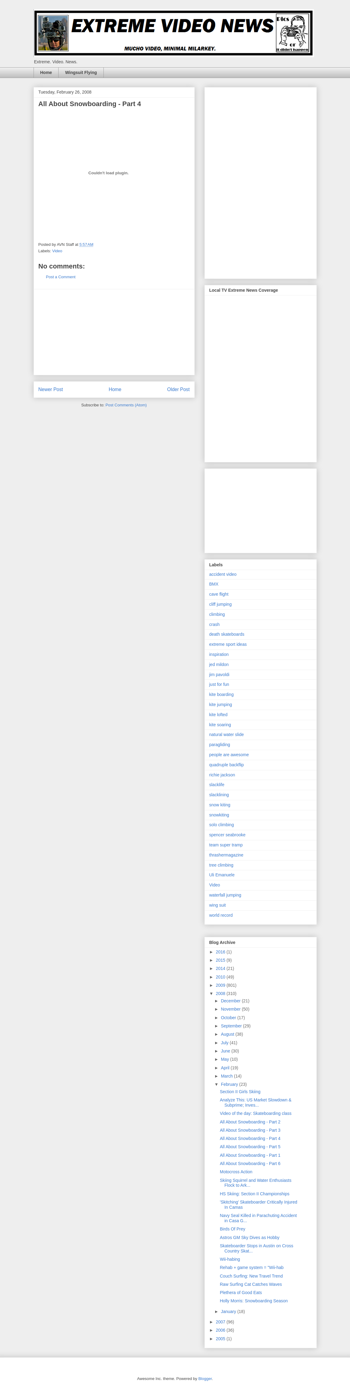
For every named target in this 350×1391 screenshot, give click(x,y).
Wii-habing (230, 1259)
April (226, 1067)
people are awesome (229, 754)
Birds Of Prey (232, 1228)
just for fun (219, 684)
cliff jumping (220, 604)
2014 (221, 968)
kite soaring (220, 724)
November (231, 1009)
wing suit (217, 905)
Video (57, 251)
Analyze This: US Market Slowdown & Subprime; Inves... (255, 1102)
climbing (217, 614)
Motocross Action (236, 1171)
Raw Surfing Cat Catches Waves (251, 1284)
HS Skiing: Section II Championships (254, 1193)
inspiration (219, 654)
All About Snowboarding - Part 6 (250, 1163)
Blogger (205, 1378)
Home (46, 72)
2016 (221, 951)
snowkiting (219, 814)
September (232, 1025)
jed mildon (219, 664)
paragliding (219, 744)
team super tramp (226, 844)
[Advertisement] (114, 332)
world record (221, 915)
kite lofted (218, 714)
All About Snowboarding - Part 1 (250, 1155)
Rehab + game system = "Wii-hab (251, 1267)
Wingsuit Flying (81, 72)
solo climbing (221, 824)
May (225, 1059)
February (230, 1084)
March (227, 1076)
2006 (221, 1330)
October (229, 1017)
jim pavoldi (219, 674)
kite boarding (221, 694)
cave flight (219, 594)
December (231, 1000)
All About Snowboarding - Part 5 (250, 1146)
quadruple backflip (226, 764)
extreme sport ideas (228, 644)
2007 (221, 1321)
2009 (221, 985)
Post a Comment (61, 277)
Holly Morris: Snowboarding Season (254, 1300)
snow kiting (219, 804)
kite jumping (220, 704)
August (228, 1034)
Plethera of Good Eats (241, 1292)
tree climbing (221, 865)
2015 (221, 960)
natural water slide (226, 734)
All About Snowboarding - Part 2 (250, 1121)
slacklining (219, 794)
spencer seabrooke (227, 834)
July (225, 1042)
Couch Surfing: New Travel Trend (251, 1276)
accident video (223, 574)
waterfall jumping (225, 895)
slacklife (217, 784)
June (226, 1051)
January (229, 1311)
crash (214, 624)
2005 (221, 1338)
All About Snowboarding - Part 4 (250, 1138)
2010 (221, 977)
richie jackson (222, 774)
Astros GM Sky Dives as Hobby (249, 1237)
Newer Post (50, 389)
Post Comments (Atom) (126, 405)
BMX (213, 584)
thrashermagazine (226, 855)
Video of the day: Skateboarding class (255, 1113)
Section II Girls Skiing (240, 1091)
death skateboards (226, 634)
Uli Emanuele (222, 874)
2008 (221, 993)
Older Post (178, 389)
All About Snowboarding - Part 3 (250, 1130)
